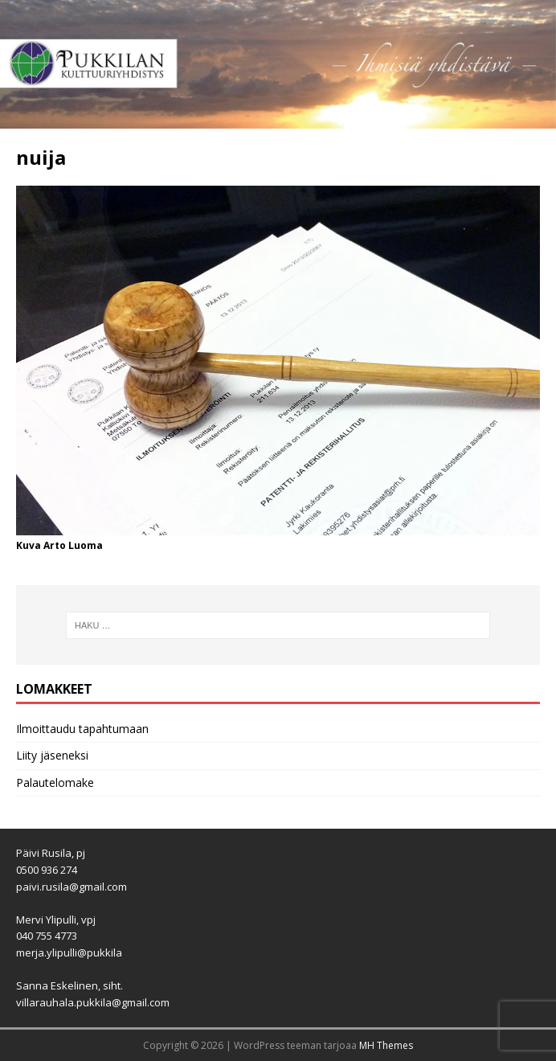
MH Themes (386, 1045)
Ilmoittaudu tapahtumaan (82, 728)
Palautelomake (55, 782)
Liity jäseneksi (52, 755)
